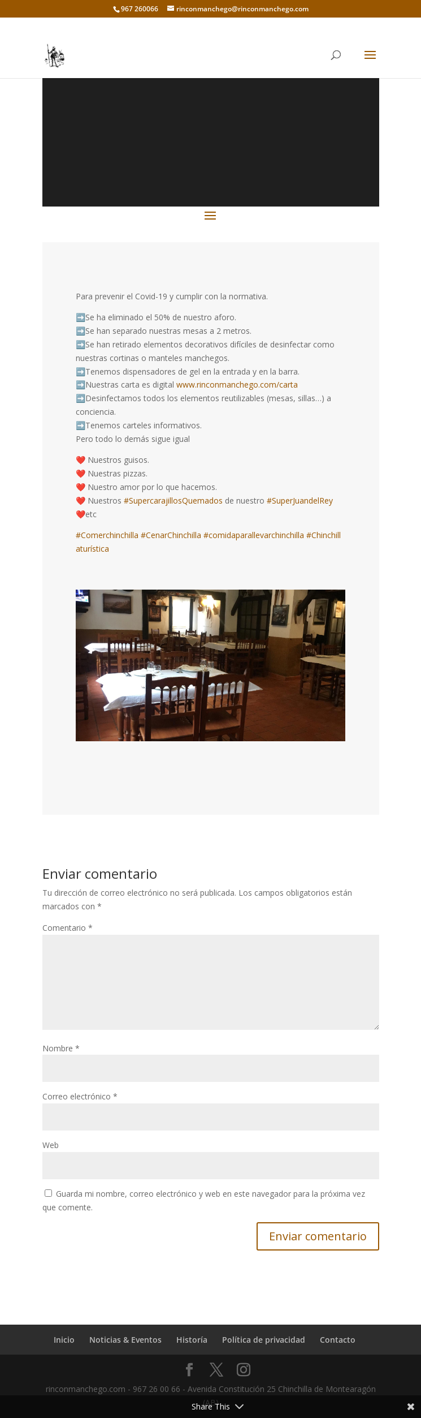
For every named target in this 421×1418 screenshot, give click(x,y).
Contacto (337, 1339)
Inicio (64, 1339)
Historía (191, 1339)
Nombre (61, 1048)
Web (50, 1145)
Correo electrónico (80, 1096)
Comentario (67, 927)
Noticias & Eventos (125, 1339)
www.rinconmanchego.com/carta (237, 384)
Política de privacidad (263, 1339)
